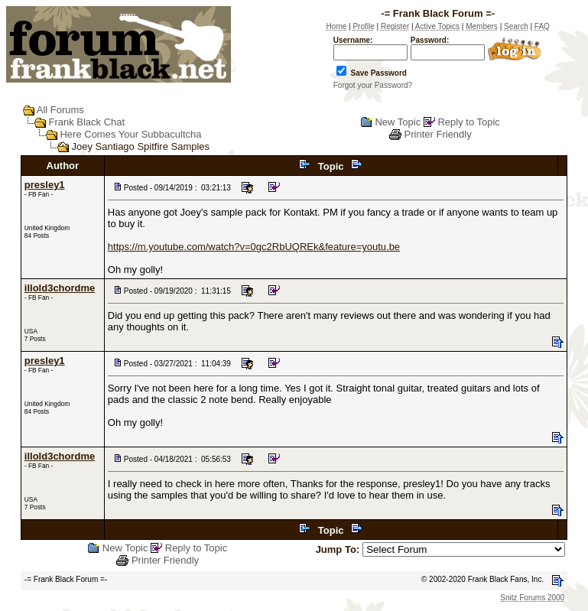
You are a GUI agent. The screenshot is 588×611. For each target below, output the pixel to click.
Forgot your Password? (372, 85)
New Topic (398, 122)
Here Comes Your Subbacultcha (130, 134)
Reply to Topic (468, 122)
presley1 (44, 184)
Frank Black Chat (86, 122)
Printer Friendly (438, 134)
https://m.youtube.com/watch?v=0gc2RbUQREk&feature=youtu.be (254, 246)
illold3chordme (59, 288)
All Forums (60, 109)
